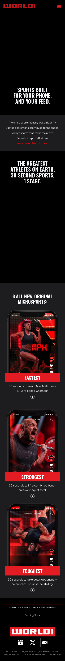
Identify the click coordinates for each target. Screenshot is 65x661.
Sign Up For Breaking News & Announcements (32, 607)
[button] (59, 6)
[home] (34, 4)
